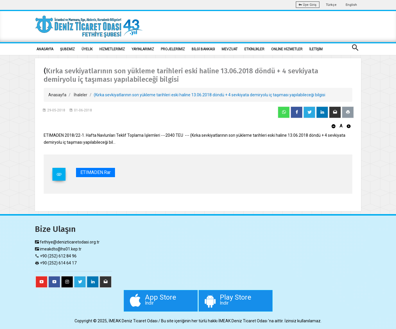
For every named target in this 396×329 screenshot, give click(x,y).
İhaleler (80, 95)
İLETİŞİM (316, 49)
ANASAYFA (44, 49)
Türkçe (331, 5)
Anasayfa (57, 95)
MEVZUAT (230, 49)
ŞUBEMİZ (67, 49)
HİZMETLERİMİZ (112, 49)
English (351, 5)
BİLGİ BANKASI (203, 49)
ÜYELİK (87, 49)
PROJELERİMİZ (173, 49)
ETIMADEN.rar (95, 172)
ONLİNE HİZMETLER (287, 49)
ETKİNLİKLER (254, 49)
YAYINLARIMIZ (143, 49)
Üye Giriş (308, 5)
